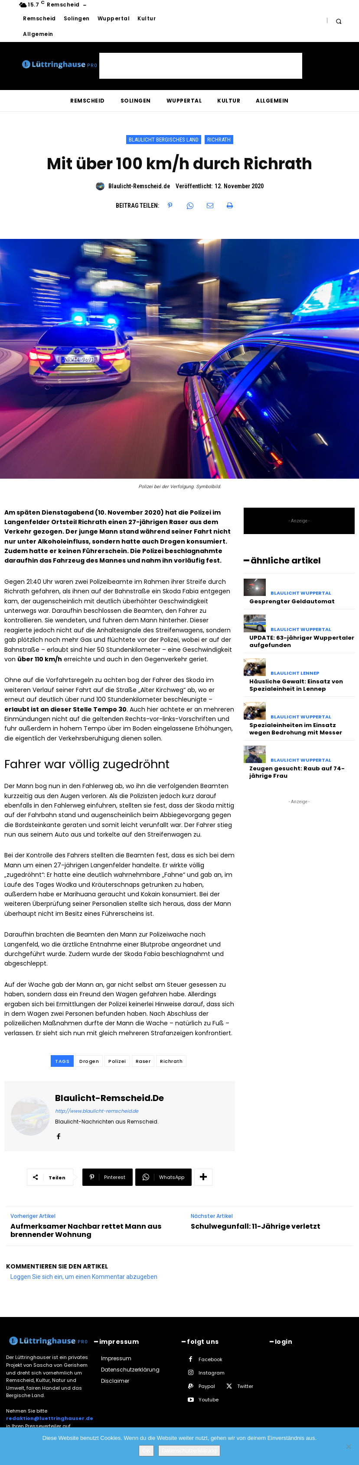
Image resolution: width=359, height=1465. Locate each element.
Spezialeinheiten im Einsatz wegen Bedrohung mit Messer (295, 729)
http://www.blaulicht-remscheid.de (96, 1111)
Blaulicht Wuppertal (301, 593)
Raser (143, 1061)
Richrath (219, 139)
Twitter (245, 1386)
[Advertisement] (200, 66)
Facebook (210, 1359)
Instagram (212, 1372)
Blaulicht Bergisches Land (163, 139)
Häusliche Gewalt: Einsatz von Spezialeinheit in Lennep (296, 685)
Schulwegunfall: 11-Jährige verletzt (255, 1226)
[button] (338, 21)
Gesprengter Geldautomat (292, 601)
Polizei (117, 1061)
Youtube (209, 1399)
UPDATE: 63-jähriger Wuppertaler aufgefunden (301, 641)
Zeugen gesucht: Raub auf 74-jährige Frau (297, 772)
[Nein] (348, 1446)
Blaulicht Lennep (295, 673)
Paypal (207, 1386)
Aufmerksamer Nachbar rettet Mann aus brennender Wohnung (85, 1230)
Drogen (89, 1061)
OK (146, 1450)
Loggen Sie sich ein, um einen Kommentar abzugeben (83, 1276)
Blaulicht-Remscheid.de (139, 186)
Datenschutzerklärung (189, 1450)
